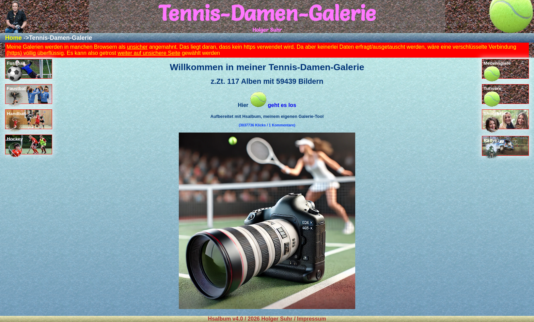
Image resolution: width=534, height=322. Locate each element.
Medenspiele (497, 70)
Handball (16, 120)
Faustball (17, 95)
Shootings (495, 120)
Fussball (16, 70)
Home (13, 37)
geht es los (273, 105)
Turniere (492, 95)
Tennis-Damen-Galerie (60, 37)
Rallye (491, 147)
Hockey (15, 145)
